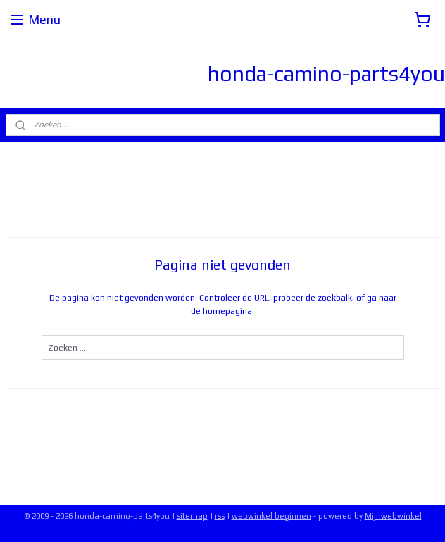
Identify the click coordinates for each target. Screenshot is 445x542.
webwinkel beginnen (271, 516)
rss (220, 516)
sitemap (192, 516)
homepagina (227, 311)
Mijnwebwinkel (393, 516)
